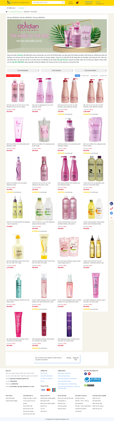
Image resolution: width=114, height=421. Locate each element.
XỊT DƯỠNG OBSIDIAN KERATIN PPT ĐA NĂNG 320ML (17, 301)
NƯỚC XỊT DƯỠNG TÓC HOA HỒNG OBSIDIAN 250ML (16, 184)
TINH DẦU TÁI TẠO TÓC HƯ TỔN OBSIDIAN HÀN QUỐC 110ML (41, 184)
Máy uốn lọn (44, 406)
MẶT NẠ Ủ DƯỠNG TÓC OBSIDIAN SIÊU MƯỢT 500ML (43, 145)
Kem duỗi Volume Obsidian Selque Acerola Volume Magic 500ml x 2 (69, 262)
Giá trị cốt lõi (44, 373)
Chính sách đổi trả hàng (64, 381)
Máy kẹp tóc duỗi (45, 400)
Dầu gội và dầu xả (80, 398)
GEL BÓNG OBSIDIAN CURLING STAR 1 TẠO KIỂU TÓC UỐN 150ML (94, 301)
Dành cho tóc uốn (97, 408)
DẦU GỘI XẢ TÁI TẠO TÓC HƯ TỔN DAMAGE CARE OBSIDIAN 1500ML (93, 106)
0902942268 (13, 381)
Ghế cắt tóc (44, 411)
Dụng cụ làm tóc (45, 395)
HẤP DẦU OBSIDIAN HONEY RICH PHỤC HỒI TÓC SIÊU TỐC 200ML (43, 262)
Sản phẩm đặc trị (28, 395)
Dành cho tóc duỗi (97, 403)
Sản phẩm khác (97, 400)
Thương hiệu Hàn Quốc (15, 11)
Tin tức (42, 381)
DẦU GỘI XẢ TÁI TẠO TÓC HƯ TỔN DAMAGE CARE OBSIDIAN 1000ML (67, 106)
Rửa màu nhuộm (62, 406)
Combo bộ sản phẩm (80, 408)
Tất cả (77, 75)
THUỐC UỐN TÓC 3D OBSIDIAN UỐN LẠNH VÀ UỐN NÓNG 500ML (93, 184)
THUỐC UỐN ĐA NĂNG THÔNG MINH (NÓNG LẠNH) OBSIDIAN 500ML (93, 223)
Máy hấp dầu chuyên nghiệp (48, 398)
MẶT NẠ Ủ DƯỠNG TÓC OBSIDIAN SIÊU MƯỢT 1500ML (94, 145)
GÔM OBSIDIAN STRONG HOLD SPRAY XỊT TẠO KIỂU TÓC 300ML (43, 340)
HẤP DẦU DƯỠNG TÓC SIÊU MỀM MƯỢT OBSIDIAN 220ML (17, 145)
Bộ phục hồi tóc (62, 408)
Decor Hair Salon (10, 398)
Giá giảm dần (103, 75)
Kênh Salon (9, 395)
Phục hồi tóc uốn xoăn (29, 414)
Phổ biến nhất (85, 75)
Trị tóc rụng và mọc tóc (29, 400)
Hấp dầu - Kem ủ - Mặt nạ (82, 400)
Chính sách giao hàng (63, 376)
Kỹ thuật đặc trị (62, 400)
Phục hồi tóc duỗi (27, 406)
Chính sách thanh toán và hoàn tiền (67, 378)
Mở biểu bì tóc (61, 403)
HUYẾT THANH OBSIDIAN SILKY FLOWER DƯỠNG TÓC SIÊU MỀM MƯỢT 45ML (69, 301)
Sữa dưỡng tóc (79, 403)
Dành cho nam (96, 398)
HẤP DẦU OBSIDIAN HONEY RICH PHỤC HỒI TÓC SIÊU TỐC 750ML (17, 262)
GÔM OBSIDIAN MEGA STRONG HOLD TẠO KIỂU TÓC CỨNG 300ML (68, 340)
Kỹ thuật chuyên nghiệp (99, 395)
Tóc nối (42, 408)
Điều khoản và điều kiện (64, 373)
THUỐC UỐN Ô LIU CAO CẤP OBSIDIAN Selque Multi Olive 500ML (43, 223)
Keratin (25, 403)
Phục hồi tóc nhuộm (28, 411)
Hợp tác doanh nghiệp (11, 400)
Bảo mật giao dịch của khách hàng (67, 384)
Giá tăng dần (94, 75)
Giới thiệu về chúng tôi (46, 378)
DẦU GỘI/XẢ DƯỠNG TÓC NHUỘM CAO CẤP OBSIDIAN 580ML (69, 184)
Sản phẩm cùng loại (81, 395)
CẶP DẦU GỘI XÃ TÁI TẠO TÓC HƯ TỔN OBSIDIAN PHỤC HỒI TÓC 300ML (17, 106)
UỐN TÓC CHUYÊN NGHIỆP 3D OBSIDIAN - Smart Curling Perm (18, 223)
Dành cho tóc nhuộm (98, 406)
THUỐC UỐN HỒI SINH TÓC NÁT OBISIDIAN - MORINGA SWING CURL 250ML (93, 262)
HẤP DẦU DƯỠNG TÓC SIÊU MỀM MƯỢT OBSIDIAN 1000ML (69, 145)
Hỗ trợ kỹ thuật (62, 395)
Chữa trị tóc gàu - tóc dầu (30, 398)
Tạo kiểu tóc (78, 411)
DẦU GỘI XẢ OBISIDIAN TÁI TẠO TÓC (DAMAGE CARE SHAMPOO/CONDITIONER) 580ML (42, 106)
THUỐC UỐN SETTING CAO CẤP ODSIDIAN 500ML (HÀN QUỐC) (67, 223)
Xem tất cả (21, 8)
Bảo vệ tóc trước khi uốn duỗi (65, 398)
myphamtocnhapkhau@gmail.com (19, 378)
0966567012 (15, 384)
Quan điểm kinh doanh (47, 376)
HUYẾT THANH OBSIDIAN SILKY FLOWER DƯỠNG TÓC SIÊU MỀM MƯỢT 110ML (44, 301)
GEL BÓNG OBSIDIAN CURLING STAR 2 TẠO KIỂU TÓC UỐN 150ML (17, 340)
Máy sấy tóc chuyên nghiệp (48, 403)
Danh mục (11, 8)
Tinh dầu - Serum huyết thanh (83, 406)
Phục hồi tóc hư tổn (28, 408)
